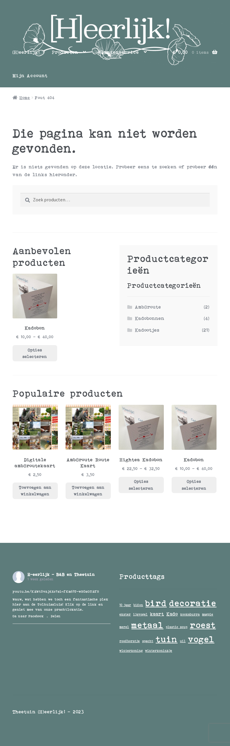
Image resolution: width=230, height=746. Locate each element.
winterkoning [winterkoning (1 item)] (131, 650)
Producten (65, 52)
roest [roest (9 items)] (203, 625)
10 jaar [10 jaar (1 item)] (125, 605)
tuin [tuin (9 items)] (167, 639)
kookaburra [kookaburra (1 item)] (190, 614)
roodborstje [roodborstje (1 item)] (129, 641)
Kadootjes (147, 329)
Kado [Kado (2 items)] (172, 613)
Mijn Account (30, 75)
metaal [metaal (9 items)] (147, 625)
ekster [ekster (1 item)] (125, 614)
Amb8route (148, 306)
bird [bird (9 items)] (156, 603)
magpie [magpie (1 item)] (207, 614)
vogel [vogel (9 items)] (201, 639)
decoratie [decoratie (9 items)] (193, 603)
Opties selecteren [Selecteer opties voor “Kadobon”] (34, 353)
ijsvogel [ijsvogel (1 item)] (140, 614)
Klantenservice (118, 52)
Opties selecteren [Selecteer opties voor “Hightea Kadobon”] (141, 485)
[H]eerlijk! (26, 52)
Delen (56, 616)
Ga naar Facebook (28, 616)
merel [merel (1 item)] (124, 627)
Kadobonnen (149, 318)
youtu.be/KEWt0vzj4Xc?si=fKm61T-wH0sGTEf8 (56, 591)
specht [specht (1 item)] (147, 641)
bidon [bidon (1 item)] (138, 605)
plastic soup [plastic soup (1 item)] (176, 627)
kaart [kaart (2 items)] (157, 613)
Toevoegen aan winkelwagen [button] (35, 491)
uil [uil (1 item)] (183, 641)
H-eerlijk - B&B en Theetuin (61, 574)
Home (24, 97)
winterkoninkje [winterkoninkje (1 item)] (158, 650)
